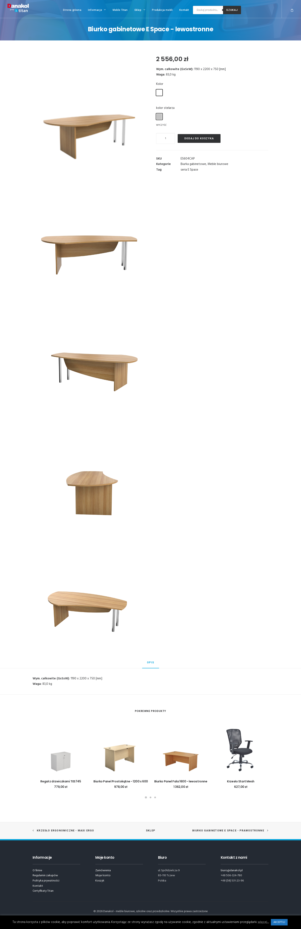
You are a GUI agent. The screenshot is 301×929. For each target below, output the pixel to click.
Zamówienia (103, 870)
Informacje (97, 9)
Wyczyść (161, 124)
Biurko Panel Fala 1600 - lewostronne (180, 781)
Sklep (139, 9)
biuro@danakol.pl (232, 870)
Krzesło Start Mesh (240, 781)
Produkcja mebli (162, 10)
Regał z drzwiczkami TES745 (60, 781)
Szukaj (232, 10)
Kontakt (184, 10)
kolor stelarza (165, 108)
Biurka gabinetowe (193, 164)
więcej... (263, 922)
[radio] (159, 92)
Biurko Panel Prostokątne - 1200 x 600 (120, 781)
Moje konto (103, 875)
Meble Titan (120, 10)
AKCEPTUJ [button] (279, 922)
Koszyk (99, 880)
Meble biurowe (218, 164)
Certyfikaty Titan (43, 891)
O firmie (37, 870)
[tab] (150, 664)
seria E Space (189, 169)
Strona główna (72, 10)
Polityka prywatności (46, 880)
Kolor (159, 84)
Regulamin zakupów (45, 875)
